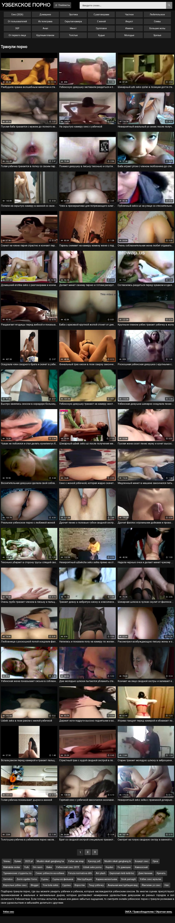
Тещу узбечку (96, 892)
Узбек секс (8, 918)
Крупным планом (45, 37)
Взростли (80, 892)
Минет (73, 30)
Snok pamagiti (128, 886)
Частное (129, 16)
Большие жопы (157, 30)
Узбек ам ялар (76, 868)
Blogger (35, 892)
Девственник (145, 880)
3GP (17, 30)
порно (28, 5)
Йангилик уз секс (151, 892)
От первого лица (17, 37)
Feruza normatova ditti (80, 880)
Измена (129, 30)
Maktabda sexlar (11, 874)
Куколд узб (94, 868)
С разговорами (101, 16)
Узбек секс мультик (150, 886)
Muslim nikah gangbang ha (50, 868)
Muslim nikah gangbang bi (117, 868)
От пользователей (17, 23)
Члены (6, 868)
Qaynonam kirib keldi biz (121, 880)
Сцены (44, 886)
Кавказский (141, 874)
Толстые (73, 37)
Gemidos (8, 886)
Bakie (49, 874)
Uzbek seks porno (92, 874)
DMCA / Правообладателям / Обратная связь (148, 918)
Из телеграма (45, 23)
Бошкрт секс (142, 868)
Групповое (101, 30)
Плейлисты (68, 5)
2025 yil (29, 868)
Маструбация (84, 886)
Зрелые (157, 37)
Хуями (17, 868)
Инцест (129, 23)
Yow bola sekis (50, 892)
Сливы (157, 23)
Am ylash (100, 880)
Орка (155, 868)
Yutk (26, 874)
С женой (101, 23)
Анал (45, 30)
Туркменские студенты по (17, 880)
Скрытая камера (73, 23)
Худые (101, 37)
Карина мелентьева (106, 886)
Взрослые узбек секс (15, 892)
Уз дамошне (124, 874)
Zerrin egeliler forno (27, 886)
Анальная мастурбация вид (123, 892)
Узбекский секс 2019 (67, 874)
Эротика (73, 16)
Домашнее (45, 16)
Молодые (129, 37)
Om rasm (37, 874)
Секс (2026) (17, 16)
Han (167, 892)
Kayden (109, 874)
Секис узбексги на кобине (50, 880)
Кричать (161, 880)
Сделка (66, 892)
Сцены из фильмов (62, 886)
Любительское (157, 16)
